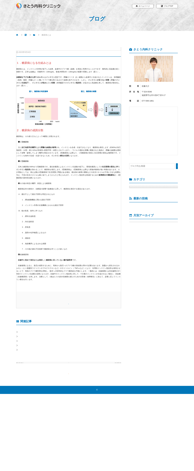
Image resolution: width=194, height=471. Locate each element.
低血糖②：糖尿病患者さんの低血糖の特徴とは (154, 262)
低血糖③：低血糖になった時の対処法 (151, 254)
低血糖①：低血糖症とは (145, 271)
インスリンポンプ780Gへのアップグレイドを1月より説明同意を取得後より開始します (154, 279)
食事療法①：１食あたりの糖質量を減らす (39, 401)
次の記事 (93, 428)
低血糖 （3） (140, 196)
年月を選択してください (142, 315)
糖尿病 (50, 35)
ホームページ (144, 6)
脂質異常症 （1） (139, 217)
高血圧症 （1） (138, 230)
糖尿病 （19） (138, 190)
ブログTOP (168, 6)
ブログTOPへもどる (70, 449)
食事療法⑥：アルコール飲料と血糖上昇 (38, 383)
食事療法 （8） (141, 210)
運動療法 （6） (141, 203)
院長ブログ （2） (139, 224)
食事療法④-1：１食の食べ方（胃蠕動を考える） (42, 389)
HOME (22, 35)
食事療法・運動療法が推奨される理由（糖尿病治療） (45, 395)
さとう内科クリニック (97, 467)
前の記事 (44, 430)
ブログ (36, 35)
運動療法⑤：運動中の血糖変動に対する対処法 (154, 290)
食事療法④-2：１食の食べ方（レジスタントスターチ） (46, 407)
